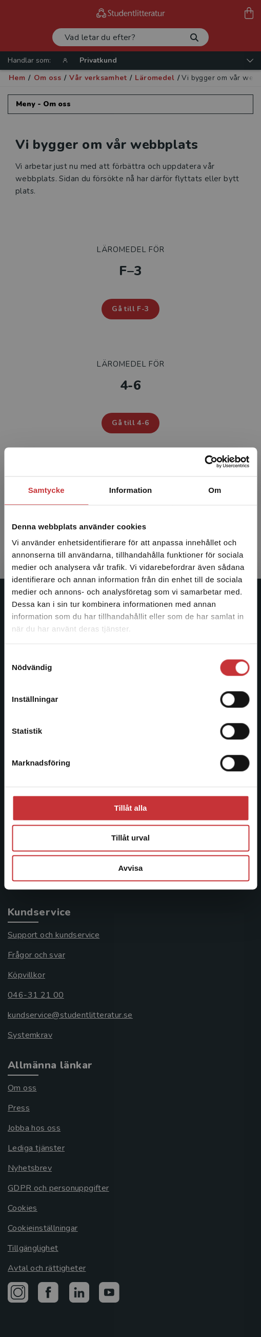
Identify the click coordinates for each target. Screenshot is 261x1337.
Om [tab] (214, 490)
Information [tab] (130, 490)
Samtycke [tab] (46, 490)
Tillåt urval (130, 838)
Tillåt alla (130, 808)
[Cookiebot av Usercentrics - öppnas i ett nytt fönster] (204, 461)
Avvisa (130, 868)
